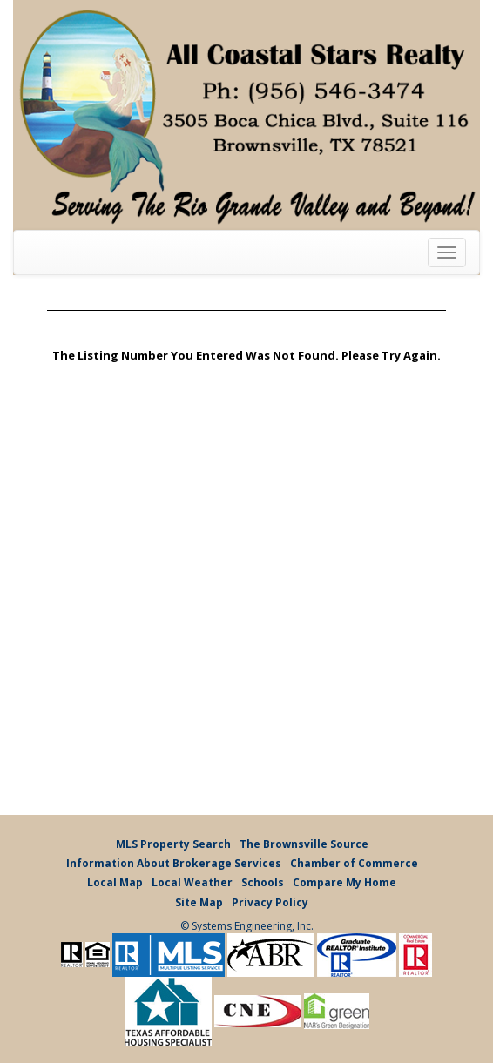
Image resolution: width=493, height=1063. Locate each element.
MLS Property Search (173, 844)
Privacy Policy (270, 902)
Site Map (199, 902)
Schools (262, 882)
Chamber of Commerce (354, 863)
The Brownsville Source (304, 844)
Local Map (115, 882)
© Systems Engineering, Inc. (247, 925)
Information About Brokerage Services (173, 863)
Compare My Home (344, 882)
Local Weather (192, 882)
